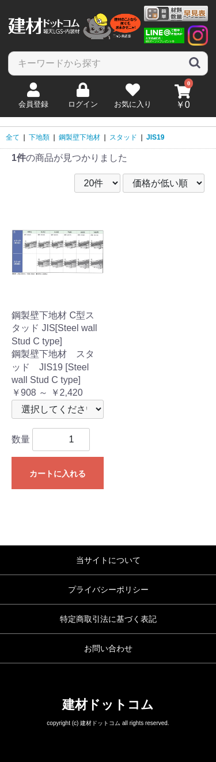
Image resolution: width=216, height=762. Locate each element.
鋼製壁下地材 (79, 137)
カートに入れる (57, 473)
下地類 (39, 137)
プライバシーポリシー (108, 589)
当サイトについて (108, 560)
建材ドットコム (108, 704)
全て (13, 137)
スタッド (123, 137)
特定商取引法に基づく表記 (108, 619)
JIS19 (155, 137)
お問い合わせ (108, 648)
